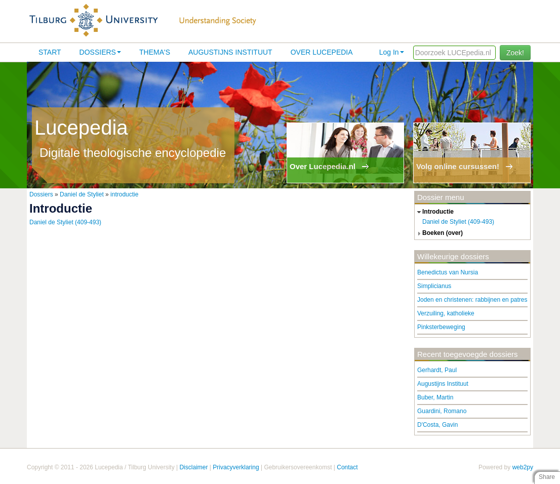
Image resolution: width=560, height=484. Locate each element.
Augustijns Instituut (230, 52)
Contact (347, 467)
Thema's (154, 52)
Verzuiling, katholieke (445, 313)
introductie (124, 194)
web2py (522, 467)
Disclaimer (193, 467)
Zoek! (515, 53)
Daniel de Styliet (82, 194)
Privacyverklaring (236, 467)
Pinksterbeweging (441, 327)
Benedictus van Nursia (447, 272)
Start (49, 52)
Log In (391, 52)
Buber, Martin (435, 397)
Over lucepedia (322, 52)
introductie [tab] (434, 212)
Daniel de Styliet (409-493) (65, 222)
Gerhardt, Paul (437, 370)
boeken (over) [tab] (439, 233)
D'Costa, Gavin (437, 424)
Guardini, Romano (441, 411)
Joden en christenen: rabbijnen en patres (472, 299)
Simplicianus (434, 286)
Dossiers (100, 52)
